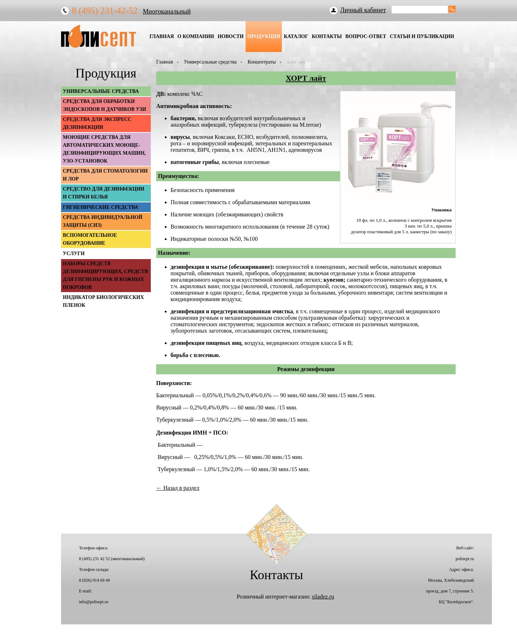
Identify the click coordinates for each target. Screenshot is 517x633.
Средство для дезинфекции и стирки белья (103, 193)
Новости (231, 36)
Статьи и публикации (422, 36)
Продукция (263, 36)
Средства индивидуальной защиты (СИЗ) (103, 221)
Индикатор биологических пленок (103, 301)
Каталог (296, 36)
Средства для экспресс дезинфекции (97, 123)
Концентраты (261, 62)
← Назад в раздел (177, 488)
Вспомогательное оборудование (90, 239)
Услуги (74, 253)
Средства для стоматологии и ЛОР (105, 175)
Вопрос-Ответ (365, 36)
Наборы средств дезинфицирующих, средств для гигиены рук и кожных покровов (105, 275)
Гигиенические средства (100, 207)
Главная (161, 36)
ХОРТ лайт (306, 78)
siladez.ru (323, 597)
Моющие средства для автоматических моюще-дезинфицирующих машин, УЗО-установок (104, 149)
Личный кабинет (363, 10)
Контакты (327, 36)
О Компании (195, 36)
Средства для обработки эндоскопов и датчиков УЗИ (104, 105)
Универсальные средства (210, 62)
